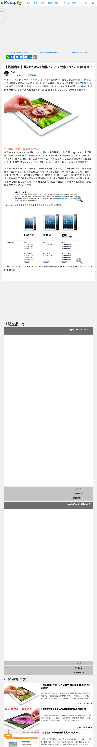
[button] (86, 3)
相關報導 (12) (78, 498)
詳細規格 (78, 493)
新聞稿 (85, 83)
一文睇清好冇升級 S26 (49, 52)
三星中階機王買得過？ (20, 52)
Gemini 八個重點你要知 (78, 52)
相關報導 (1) (79, 672)
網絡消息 (32, 75)
